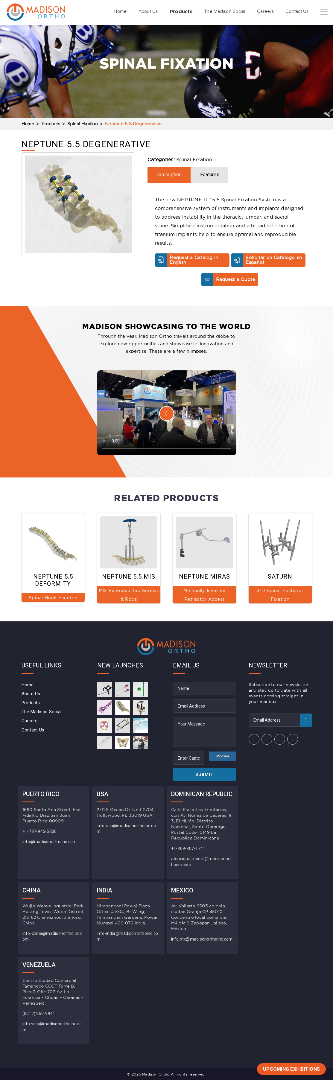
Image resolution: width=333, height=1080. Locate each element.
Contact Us (295, 12)
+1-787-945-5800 (39, 831)
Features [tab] (209, 174)
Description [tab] (169, 174)
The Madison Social (216, 12)
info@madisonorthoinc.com (49, 841)
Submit (204, 774)
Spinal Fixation (82, 124)
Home (102, 12)
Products (168, 11)
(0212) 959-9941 (38, 1013)
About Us (132, 12)
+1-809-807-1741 (188, 848)
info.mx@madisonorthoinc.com (202, 939)
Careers (260, 12)
